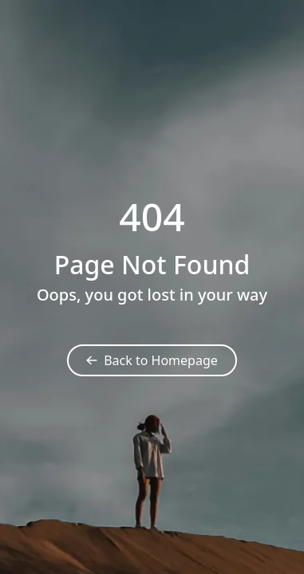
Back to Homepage (152, 360)
